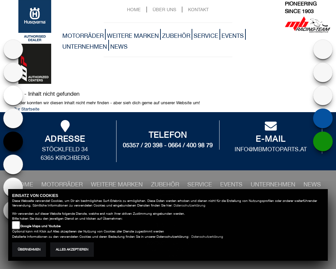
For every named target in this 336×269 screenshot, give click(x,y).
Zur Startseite (26, 109)
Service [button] (206, 35)
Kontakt (198, 9)
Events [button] (232, 35)
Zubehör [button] (176, 35)
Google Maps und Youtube (40, 226)
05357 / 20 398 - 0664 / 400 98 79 (168, 145)
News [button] (119, 46)
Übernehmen (29, 249)
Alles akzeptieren (72, 249)
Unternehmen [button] (84, 46)
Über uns (164, 9)
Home (134, 9)
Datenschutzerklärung (189, 205)
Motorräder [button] (83, 35)
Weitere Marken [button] (133, 35)
